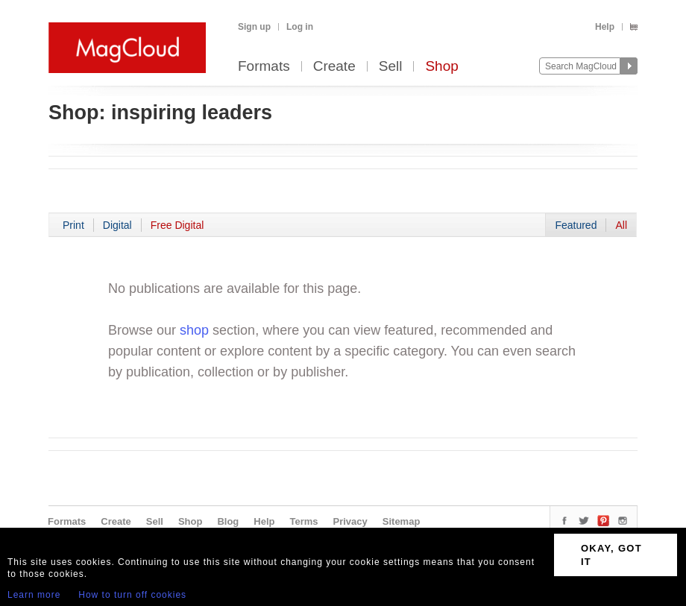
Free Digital (177, 225)
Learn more (33, 595)
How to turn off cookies (132, 595)
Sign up (254, 27)
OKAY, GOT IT (611, 555)
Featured (576, 225)
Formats (264, 67)
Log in (299, 27)
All (621, 225)
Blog (228, 521)
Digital (117, 225)
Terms (303, 521)
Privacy (350, 521)
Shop (441, 67)
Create (334, 67)
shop (194, 330)
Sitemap (402, 521)
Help (604, 27)
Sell (391, 67)
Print (73, 225)
